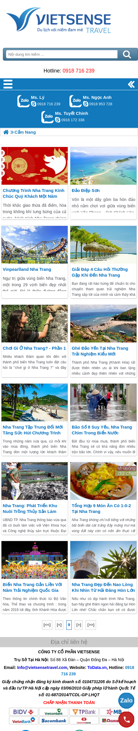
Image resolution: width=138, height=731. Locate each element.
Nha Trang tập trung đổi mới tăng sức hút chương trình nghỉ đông (33, 433)
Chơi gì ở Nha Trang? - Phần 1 (34, 348)
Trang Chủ (69, 19)
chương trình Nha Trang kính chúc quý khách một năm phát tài (34, 196)
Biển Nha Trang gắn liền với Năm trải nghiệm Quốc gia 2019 (32, 590)
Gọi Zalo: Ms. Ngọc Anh (75, 101)
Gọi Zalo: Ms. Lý (23, 101)
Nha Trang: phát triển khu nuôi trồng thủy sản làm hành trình (30, 511)
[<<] (47, 625)
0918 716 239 (78, 71)
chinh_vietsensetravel (57, 120)
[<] (59, 625)
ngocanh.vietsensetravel (86, 104)
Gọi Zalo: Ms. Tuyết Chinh (47, 117)
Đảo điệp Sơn (86, 190)
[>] (78, 625)
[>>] (90, 625)
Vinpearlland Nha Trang (27, 269)
